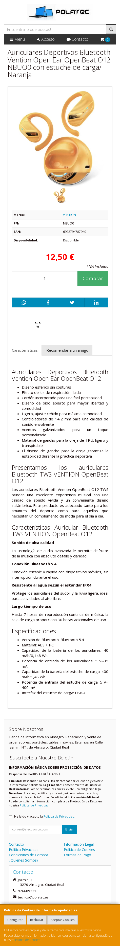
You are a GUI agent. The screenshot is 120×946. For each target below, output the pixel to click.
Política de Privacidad (34, 805)
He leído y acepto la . (44, 816)
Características (25, 350)
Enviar (69, 829)
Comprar (93, 278)
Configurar (15, 920)
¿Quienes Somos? (23, 860)
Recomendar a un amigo (67, 350)
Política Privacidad (23, 849)
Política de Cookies (27, 940)
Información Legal (79, 844)
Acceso (46, 39)
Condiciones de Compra (28, 854)
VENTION (69, 215)
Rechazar (36, 920)
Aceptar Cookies (62, 920)
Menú (17, 39)
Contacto (77, 39)
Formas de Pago (77, 854)
